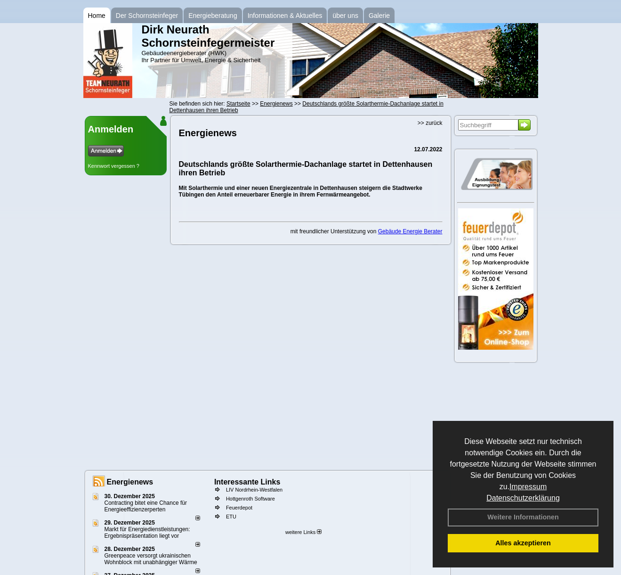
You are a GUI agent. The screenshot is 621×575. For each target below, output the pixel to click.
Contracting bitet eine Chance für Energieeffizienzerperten (146, 506)
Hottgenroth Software (250, 498)
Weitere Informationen (523, 517)
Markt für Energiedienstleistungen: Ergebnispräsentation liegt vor (147, 532)
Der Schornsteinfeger (147, 15)
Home (96, 15)
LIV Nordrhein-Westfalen (254, 490)
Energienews (130, 482)
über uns (345, 15)
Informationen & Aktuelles (285, 15)
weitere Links (303, 532)
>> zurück (430, 123)
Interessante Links (247, 482)
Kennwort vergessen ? (113, 166)
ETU (231, 516)
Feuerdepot (239, 507)
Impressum (528, 487)
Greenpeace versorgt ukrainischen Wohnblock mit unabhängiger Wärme (151, 559)
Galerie (379, 15)
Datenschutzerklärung (523, 498)
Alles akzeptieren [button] (523, 543)
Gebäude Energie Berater (410, 231)
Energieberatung (212, 15)
